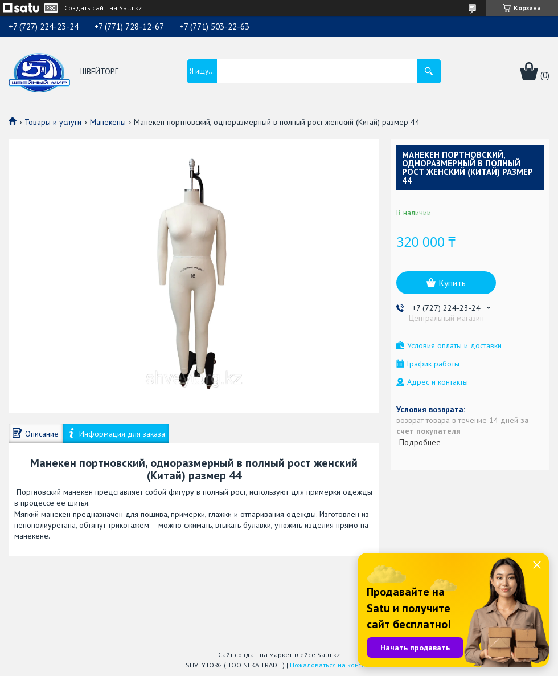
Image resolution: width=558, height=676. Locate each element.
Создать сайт (85, 8)
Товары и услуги (52, 122)
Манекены (108, 122)
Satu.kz (328, 654)
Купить (452, 282)
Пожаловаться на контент (331, 665)
